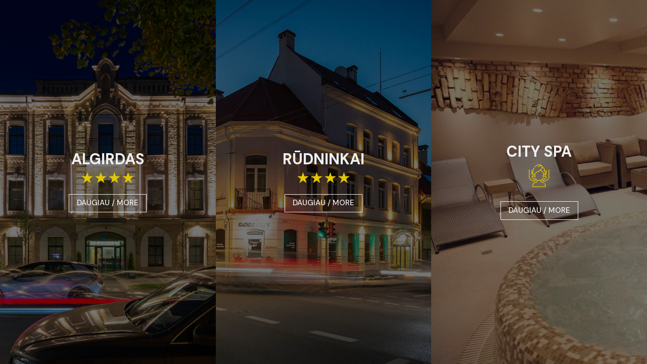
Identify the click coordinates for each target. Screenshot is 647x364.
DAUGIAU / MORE (107, 203)
